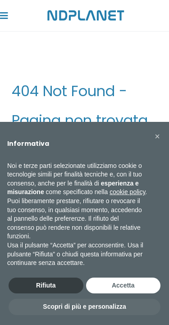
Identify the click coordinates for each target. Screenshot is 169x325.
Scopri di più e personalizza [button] (84, 306)
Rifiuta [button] (46, 285)
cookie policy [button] (127, 191)
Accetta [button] (123, 285)
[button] (157, 136)
